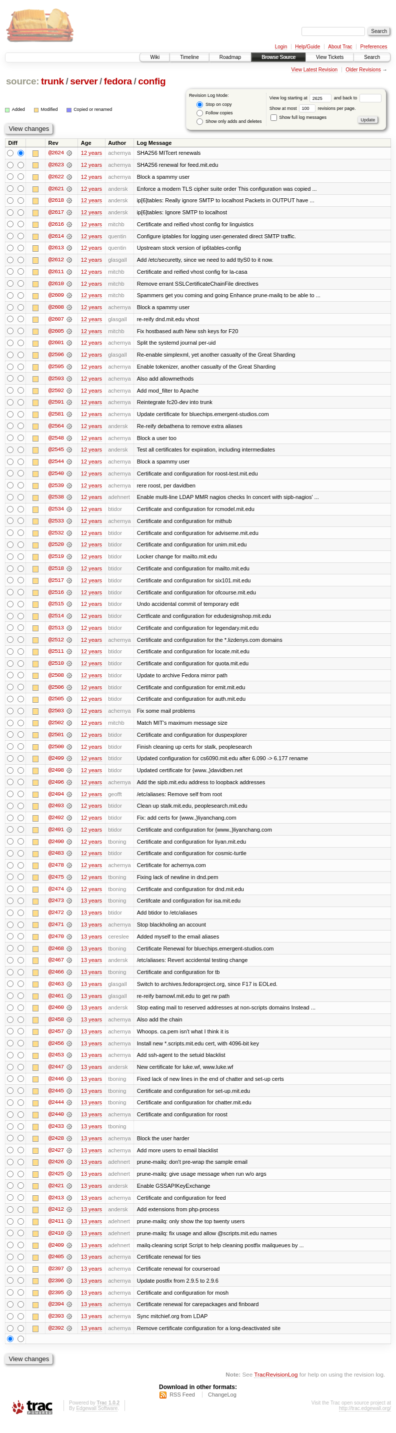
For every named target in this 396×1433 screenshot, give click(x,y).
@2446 (56, 1088)
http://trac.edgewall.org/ (365, 1420)
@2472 (56, 920)
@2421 (56, 1196)
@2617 (56, 213)
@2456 (56, 1052)
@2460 (56, 1016)
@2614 (56, 237)
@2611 (56, 273)
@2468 (56, 956)
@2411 (56, 1232)
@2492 (56, 824)
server (84, 81)
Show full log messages (298, 117)
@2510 (56, 668)
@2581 (56, 417)
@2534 (56, 512)
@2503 (56, 716)
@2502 (56, 728)
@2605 (56, 333)
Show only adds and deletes (229, 121)
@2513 (56, 632)
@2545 (56, 453)
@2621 (56, 189)
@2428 (56, 1148)
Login (281, 46)
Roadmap (230, 57)
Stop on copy (214, 104)
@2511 (56, 656)
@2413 (56, 1208)
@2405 (56, 1268)
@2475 (56, 884)
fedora (118, 81)
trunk (52, 81)
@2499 (56, 764)
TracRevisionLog (276, 1386)
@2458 (56, 1028)
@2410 (56, 1244)
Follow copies (214, 113)
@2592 (56, 393)
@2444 (56, 1112)
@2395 (56, 1304)
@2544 (56, 465)
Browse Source (279, 57)
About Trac (340, 46)
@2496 (56, 788)
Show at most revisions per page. (313, 108)
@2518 (56, 572)
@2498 (56, 776)
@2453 (56, 1064)
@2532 (56, 536)
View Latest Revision (314, 69)
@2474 (56, 896)
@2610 (56, 285)
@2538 (56, 500)
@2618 (56, 201)
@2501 (56, 740)
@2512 (56, 644)
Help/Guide (307, 46)
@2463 (56, 992)
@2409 (56, 1256)
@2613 (56, 249)
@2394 (56, 1316)
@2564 (56, 429)
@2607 (56, 321)
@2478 (56, 872)
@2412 (56, 1220)
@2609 (56, 297)
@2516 (56, 596)
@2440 (56, 1124)
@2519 (56, 560)
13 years (91, 908)
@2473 (56, 908)
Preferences (374, 46)
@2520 (56, 548)
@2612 (56, 261)
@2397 (56, 1280)
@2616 (56, 225)
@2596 (56, 357)
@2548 (56, 441)
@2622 (56, 177)
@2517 (56, 584)
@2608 (56, 309)
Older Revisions (363, 69)
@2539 (56, 488)
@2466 (56, 980)
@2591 (56, 405)
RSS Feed (182, 1406)
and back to (358, 97)
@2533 (56, 524)
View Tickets (330, 57)
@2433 (56, 1136)
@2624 (56, 153)
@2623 (56, 165)
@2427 (56, 1160)
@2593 (56, 381)
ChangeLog (222, 1406)
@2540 (56, 476)
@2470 (56, 944)
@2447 (56, 1076)
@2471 (56, 932)
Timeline (189, 57)
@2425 (56, 1184)
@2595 (56, 369)
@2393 (56, 1328)
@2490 (56, 848)
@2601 (56, 345)
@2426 (56, 1172)
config (152, 81)
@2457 (56, 1040)
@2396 (56, 1292)
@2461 (56, 1004)
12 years (91, 153)
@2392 (56, 1340)
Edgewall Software (97, 1420)
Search (372, 57)
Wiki (155, 57)
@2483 (56, 860)
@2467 (56, 968)
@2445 (56, 1100)
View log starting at (302, 97)
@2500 (56, 752)
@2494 (56, 800)
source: (22, 81)
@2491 (56, 836)
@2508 (56, 680)
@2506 (56, 692)
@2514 (56, 620)
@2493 (56, 812)
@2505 (56, 704)
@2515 (56, 608)
